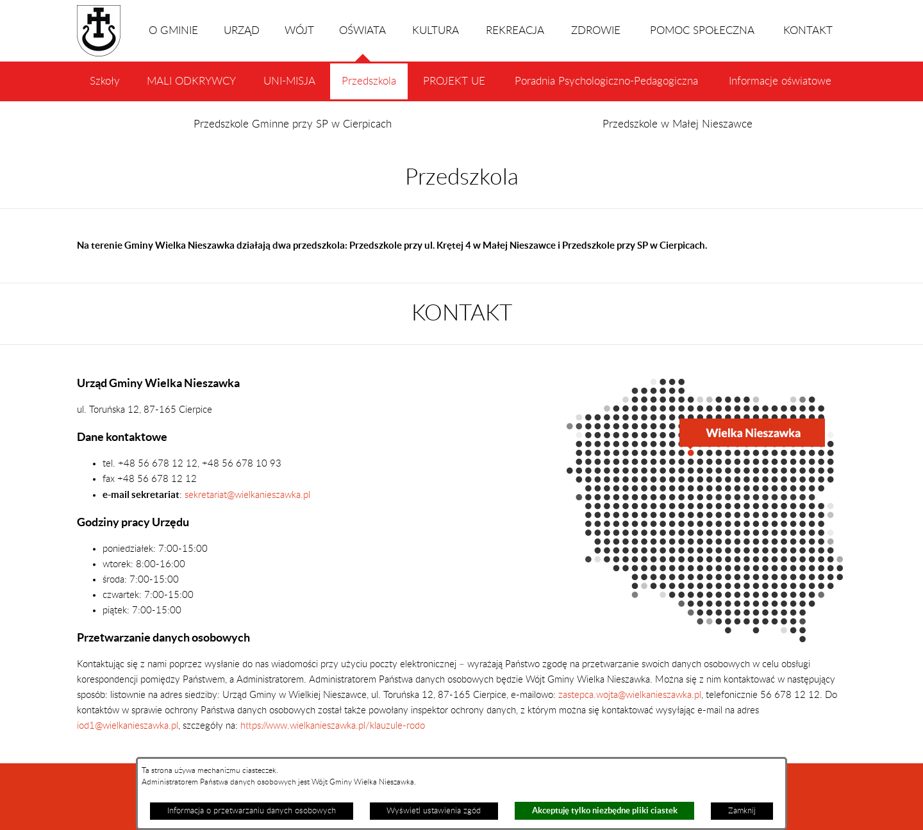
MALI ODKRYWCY (191, 81)
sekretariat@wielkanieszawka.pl (247, 495)
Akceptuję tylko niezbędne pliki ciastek (605, 810)
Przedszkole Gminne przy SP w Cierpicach (293, 124)
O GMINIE (173, 31)
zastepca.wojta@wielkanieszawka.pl (629, 695)
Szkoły (105, 81)
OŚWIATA (362, 44)
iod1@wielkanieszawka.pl (127, 726)
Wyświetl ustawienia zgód (434, 810)
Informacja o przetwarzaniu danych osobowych (251, 810)
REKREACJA (515, 31)
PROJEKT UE (454, 81)
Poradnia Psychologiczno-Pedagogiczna (606, 81)
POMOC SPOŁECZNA (702, 31)
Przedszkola (369, 87)
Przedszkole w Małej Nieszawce (678, 124)
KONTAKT (808, 31)
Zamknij (742, 810)
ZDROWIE (595, 31)
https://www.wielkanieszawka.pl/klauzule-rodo (331, 726)
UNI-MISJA (289, 81)
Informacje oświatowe (780, 81)
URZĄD (242, 31)
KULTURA (435, 31)
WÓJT (299, 31)
